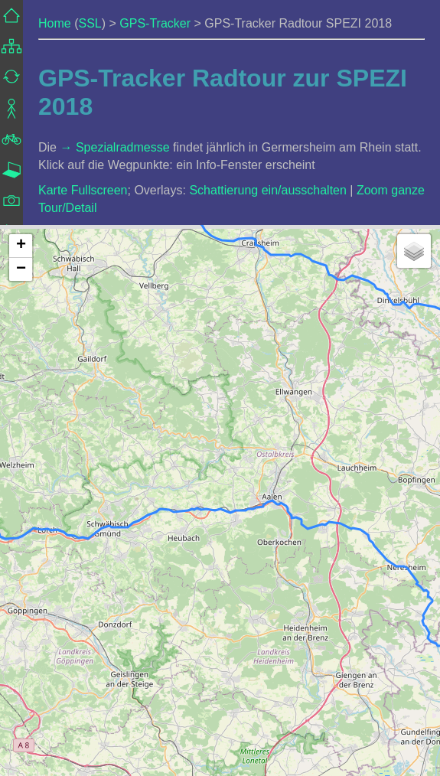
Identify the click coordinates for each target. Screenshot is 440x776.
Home (54, 23)
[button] (20, 246)
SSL (89, 23)
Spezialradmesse (123, 147)
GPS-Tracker (155, 23)
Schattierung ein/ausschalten (267, 190)
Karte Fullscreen (83, 190)
